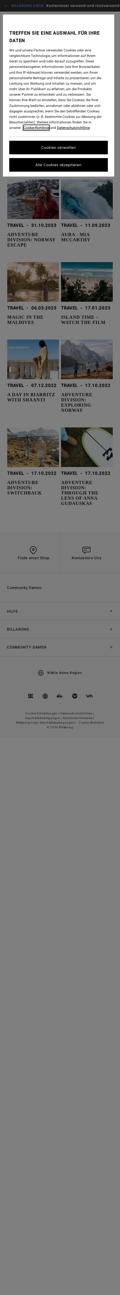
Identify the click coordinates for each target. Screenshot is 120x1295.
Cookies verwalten (58, 147)
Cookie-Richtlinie (36, 127)
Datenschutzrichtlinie (73, 127)
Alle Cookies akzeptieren (59, 164)
